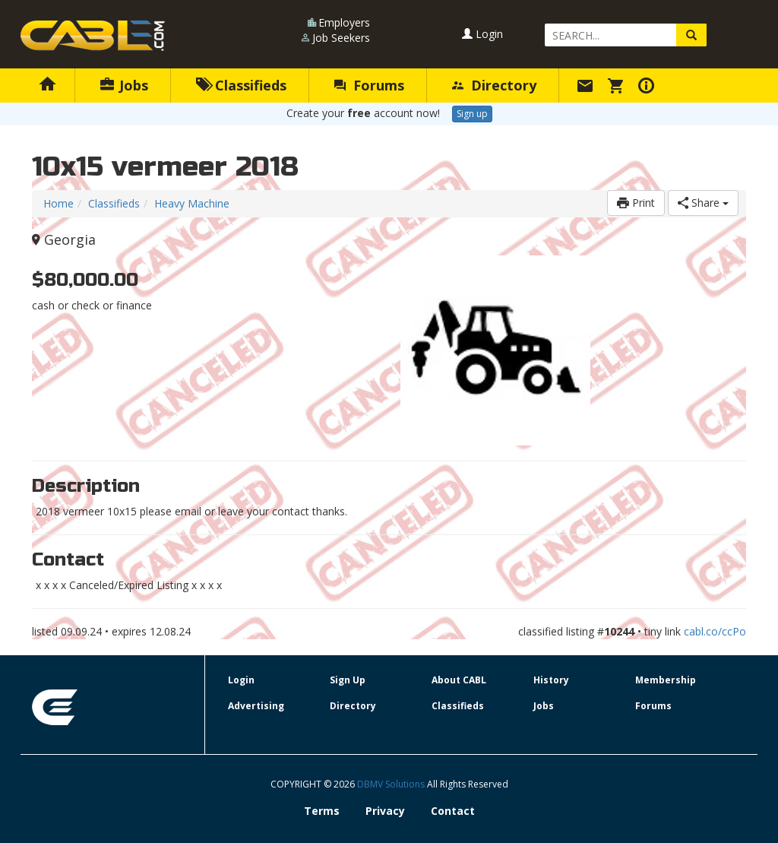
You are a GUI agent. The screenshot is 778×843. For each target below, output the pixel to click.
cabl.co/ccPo (715, 631)
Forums (369, 85)
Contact (453, 810)
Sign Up (347, 679)
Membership (665, 679)
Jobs (124, 85)
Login (482, 34)
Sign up (472, 113)
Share (703, 202)
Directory (494, 85)
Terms (322, 810)
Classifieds (241, 85)
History (551, 679)
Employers (344, 22)
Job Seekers (341, 37)
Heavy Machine (191, 203)
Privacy (385, 810)
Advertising (256, 705)
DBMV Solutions (392, 784)
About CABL (459, 679)
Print (636, 202)
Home (58, 203)
